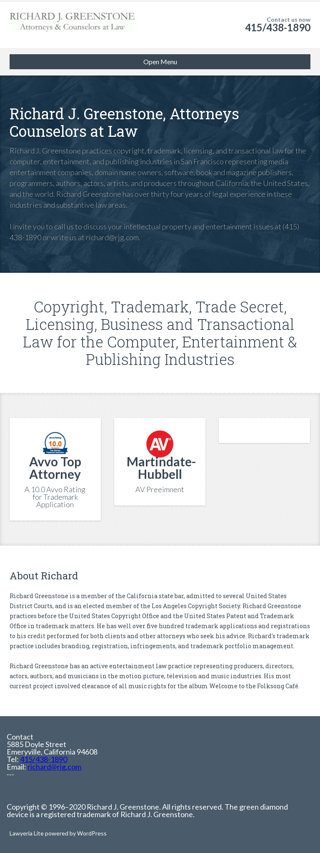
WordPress (91, 833)
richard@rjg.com (54, 766)
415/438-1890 (277, 27)
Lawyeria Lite (27, 833)
